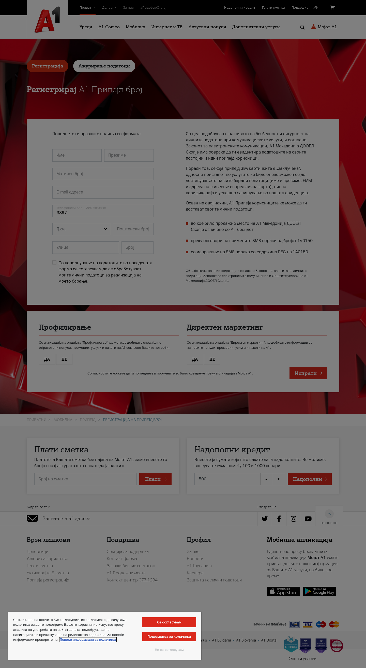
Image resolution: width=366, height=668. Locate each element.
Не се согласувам (169, 650)
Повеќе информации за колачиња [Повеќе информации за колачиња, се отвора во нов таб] (88, 640)
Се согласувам (169, 622)
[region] (104, 636)
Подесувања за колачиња (169, 636)
